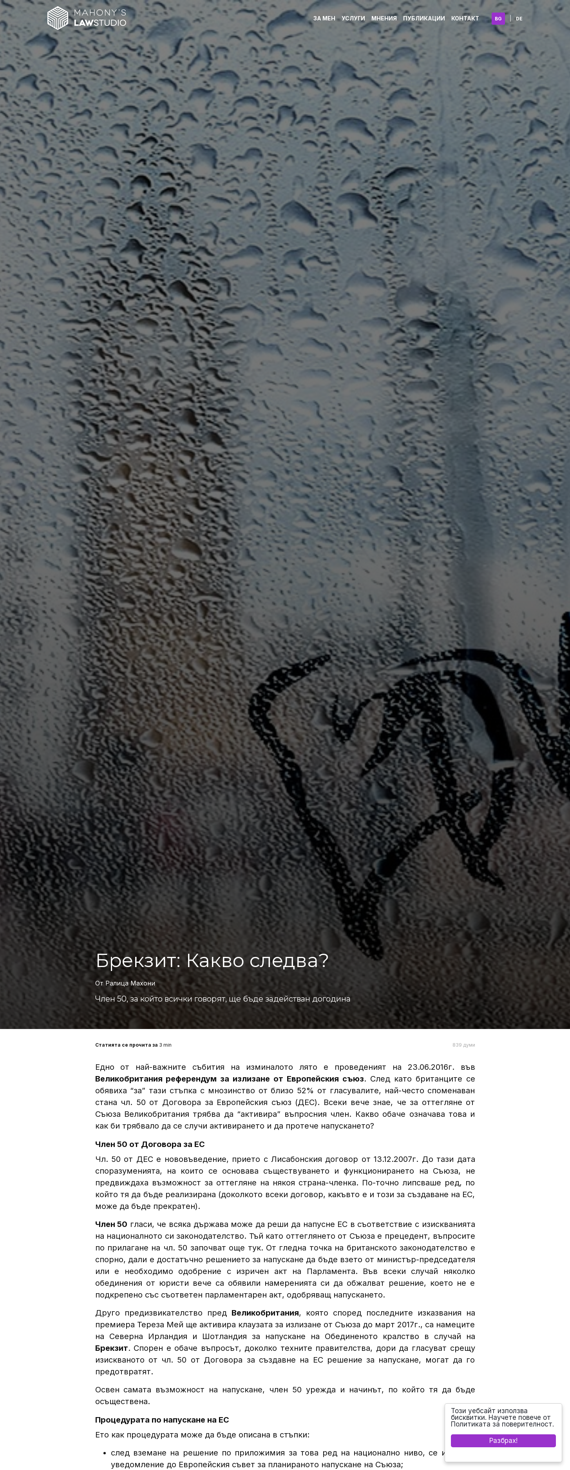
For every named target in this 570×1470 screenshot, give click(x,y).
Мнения (384, 18)
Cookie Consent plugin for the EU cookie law (503, 1454)
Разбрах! (503, 1441)
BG (498, 19)
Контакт (465, 18)
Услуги (353, 18)
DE (519, 19)
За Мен (324, 18)
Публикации (424, 18)
